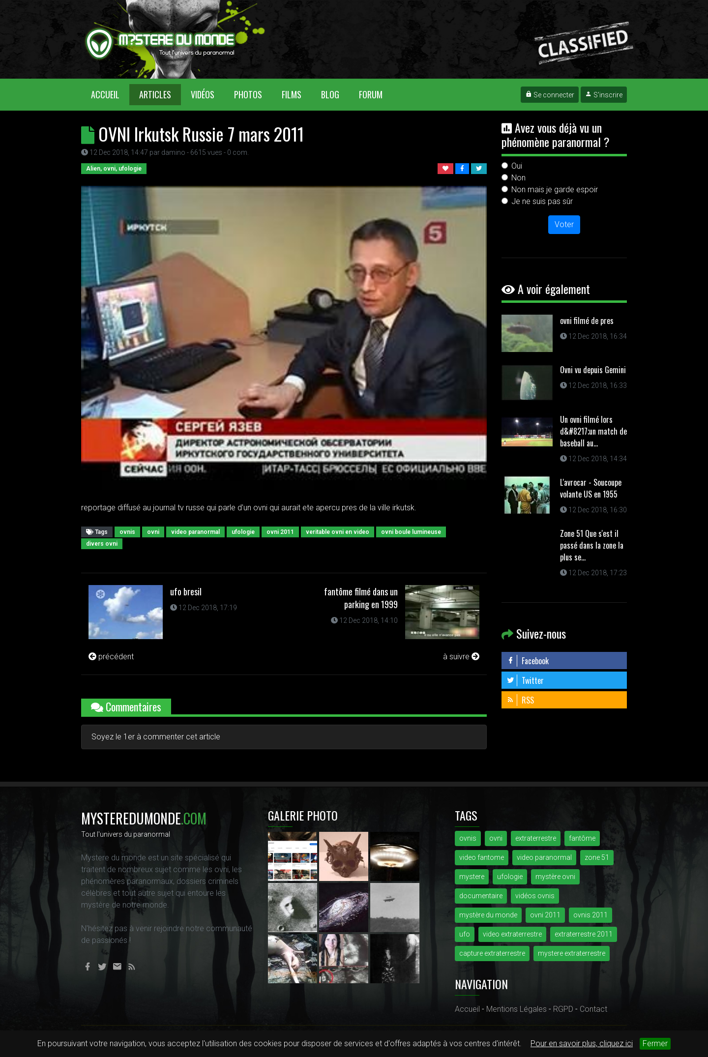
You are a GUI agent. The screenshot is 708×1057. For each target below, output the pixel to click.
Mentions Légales (516, 1009)
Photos (248, 94)
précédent (111, 656)
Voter (564, 224)
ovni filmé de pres (587, 320)
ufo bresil (186, 591)
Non (518, 177)
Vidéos (202, 94)
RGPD (563, 1009)
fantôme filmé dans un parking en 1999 (361, 598)
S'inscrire (603, 95)
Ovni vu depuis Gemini (593, 370)
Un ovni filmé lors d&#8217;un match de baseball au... (593, 431)
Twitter (525, 680)
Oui (516, 166)
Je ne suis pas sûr (542, 201)
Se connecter (549, 95)
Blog (330, 94)
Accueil (110, 94)
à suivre (461, 656)
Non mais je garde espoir (554, 189)
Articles (155, 94)
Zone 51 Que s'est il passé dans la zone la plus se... (591, 545)
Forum (371, 94)
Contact (593, 1009)
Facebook (527, 661)
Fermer (655, 1043)
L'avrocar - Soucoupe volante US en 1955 (590, 488)
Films (291, 94)
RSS (520, 700)
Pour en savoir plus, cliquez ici (582, 1043)
